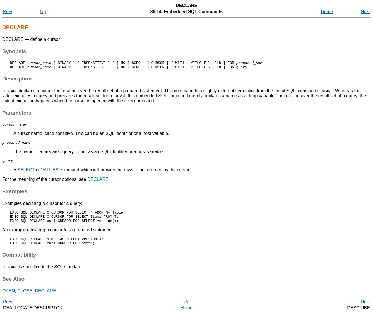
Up (43, 11)
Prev (7, 11)
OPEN (8, 299)
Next (365, 11)
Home (327, 11)
